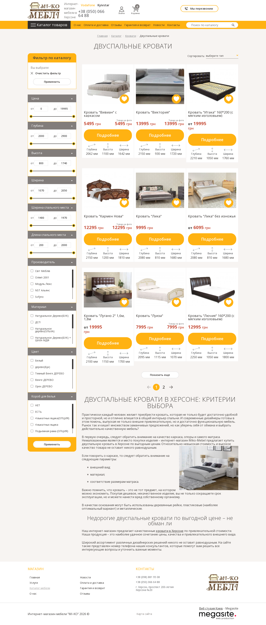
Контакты (173, 25)
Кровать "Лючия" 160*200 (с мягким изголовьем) (211, 317)
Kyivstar (155, 7)
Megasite (217, 615)
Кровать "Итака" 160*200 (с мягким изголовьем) (210, 114)
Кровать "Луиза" (149, 316)
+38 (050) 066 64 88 (142, 13)
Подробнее (108, 135)
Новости (159, 25)
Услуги (34, 583)
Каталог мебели (40, 588)
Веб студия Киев (211, 608)
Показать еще (160, 375)
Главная (35, 577)
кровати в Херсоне (169, 531)
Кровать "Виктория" (153, 112)
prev (149, 387)
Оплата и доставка (96, 25)
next (171, 387)
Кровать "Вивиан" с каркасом (100, 114)
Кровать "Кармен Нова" (103, 216)
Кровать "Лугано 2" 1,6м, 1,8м (104, 317)
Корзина (234, 10)
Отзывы (116, 25)
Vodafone (139, 7)
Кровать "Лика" (149, 216)
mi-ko (43, 10)
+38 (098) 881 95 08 (148, 577)
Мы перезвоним (191, 10)
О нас (77, 25)
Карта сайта (144, 614)
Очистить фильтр (48, 73)
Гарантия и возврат (137, 25)
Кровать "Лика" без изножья (212, 216)
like (124, 99)
